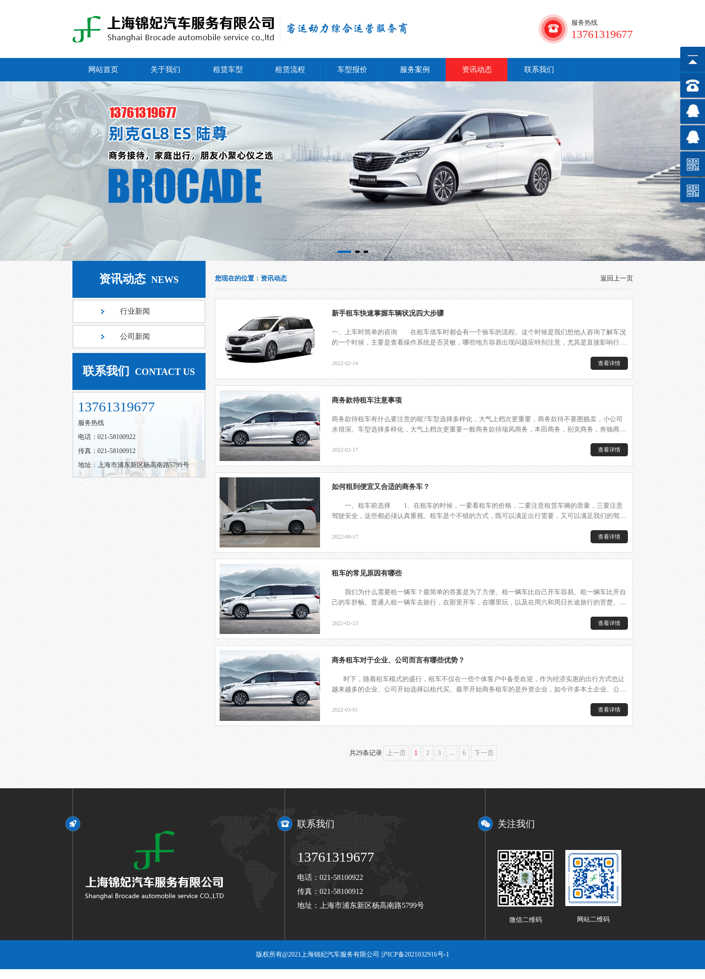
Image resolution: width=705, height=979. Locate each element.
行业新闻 (135, 311)
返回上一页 (616, 278)
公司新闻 (135, 336)
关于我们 (165, 69)
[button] (344, 252)
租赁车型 (228, 69)
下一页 (484, 762)
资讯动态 (477, 69)
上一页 (396, 762)
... (452, 762)
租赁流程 (290, 69)
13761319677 (335, 866)
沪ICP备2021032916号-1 (415, 964)
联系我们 (539, 69)
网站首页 (103, 69)
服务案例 (415, 69)
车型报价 (352, 69)
